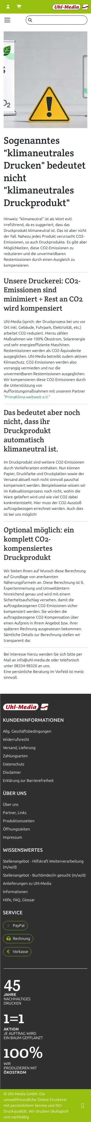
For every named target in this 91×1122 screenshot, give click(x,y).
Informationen (15, 891)
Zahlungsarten (15, 756)
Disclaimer (12, 772)
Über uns (10, 804)
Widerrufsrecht (16, 739)
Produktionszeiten (18, 821)
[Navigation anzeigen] (7, 20)
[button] (15, 925)
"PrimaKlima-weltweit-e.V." (27, 397)
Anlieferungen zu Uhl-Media (27, 883)
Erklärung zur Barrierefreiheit (28, 780)
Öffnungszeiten (16, 829)
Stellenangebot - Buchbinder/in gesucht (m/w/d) (44, 875)
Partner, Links (14, 812)
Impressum (12, 837)
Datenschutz (13, 764)
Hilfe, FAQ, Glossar (19, 900)
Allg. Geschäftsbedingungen (27, 731)
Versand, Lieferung (19, 747)
